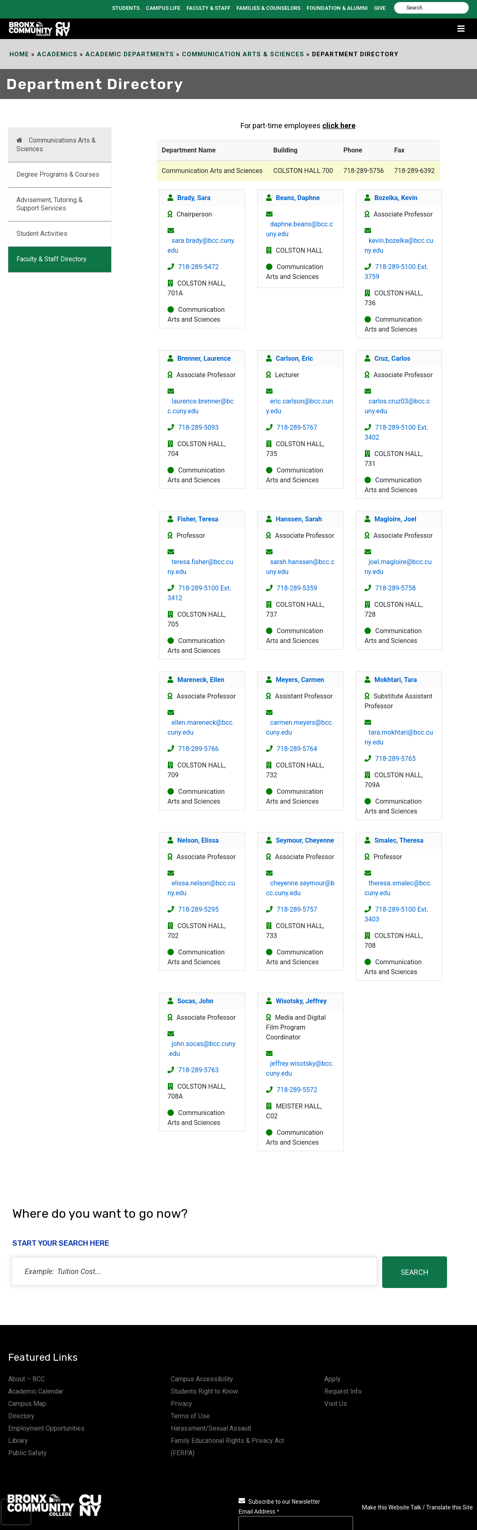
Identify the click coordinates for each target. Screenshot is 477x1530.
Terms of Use (190, 1416)
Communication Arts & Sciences (243, 54)
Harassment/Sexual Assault (211, 1428)
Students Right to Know (204, 1391)
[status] (194, 1271)
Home (19, 54)
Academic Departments (129, 54)
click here (338, 125)
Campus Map (27, 1404)
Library (18, 1441)
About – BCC (26, 1379)
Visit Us (335, 1404)
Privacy (181, 1404)
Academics (57, 54)
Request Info (343, 1391)
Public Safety (27, 1453)
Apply (332, 1379)
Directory (21, 1416)
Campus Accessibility (202, 1379)
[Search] (431, 8)
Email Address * (258, 1511)
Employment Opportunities (46, 1428)
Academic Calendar (35, 1391)
